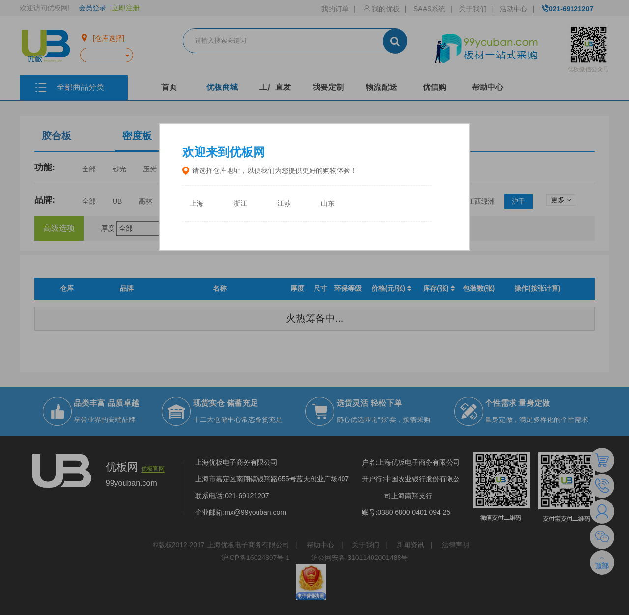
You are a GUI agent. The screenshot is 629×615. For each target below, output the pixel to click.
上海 (196, 203)
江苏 (284, 203)
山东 (328, 203)
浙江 (240, 203)
